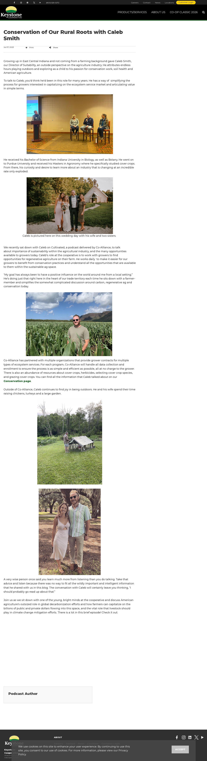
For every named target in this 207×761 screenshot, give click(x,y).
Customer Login (186, 2)
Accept (180, 749)
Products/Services (132, 12)
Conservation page (17, 381)
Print (30, 47)
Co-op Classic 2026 (184, 12)
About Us (158, 12)
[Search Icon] (203, 13)
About (58, 737)
